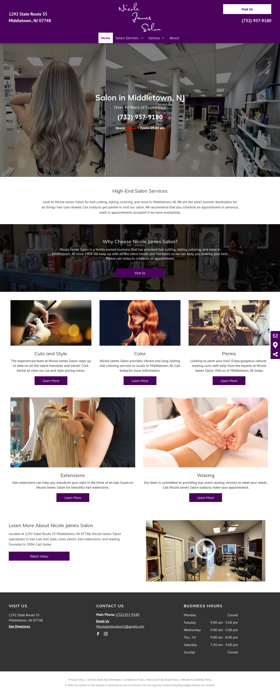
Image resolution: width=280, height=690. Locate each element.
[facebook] (98, 634)
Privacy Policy (76, 679)
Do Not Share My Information (104, 679)
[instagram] (106, 634)
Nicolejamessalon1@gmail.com (120, 626)
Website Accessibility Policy (196, 679)
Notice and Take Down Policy (162, 679)
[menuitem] (105, 38)
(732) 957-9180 (256, 20)
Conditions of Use (134, 679)
